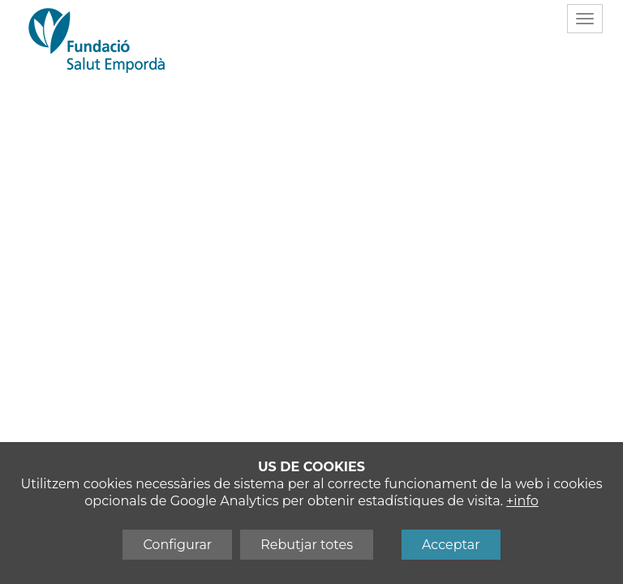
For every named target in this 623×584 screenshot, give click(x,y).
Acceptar (451, 544)
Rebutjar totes (306, 544)
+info (522, 501)
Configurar (177, 544)
